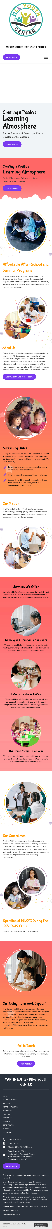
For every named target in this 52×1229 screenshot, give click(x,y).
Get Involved (8, 1125)
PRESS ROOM (7, 1111)
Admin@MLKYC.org (11, 1025)
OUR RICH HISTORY (9, 1100)
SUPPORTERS (7, 1118)
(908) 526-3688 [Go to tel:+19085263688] (14, 1139)
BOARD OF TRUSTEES (10, 1107)
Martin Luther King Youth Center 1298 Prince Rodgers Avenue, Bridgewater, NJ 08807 (21, 1156)
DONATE (6, 1129)
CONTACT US (7, 1132)
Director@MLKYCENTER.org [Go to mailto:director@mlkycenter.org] (20, 1147)
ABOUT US (6, 1103)
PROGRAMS (7, 1121)
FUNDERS (6, 1114)
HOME (5, 1096)
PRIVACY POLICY (10, 1210)
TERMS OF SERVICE (11, 1214)
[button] (11, 57)
